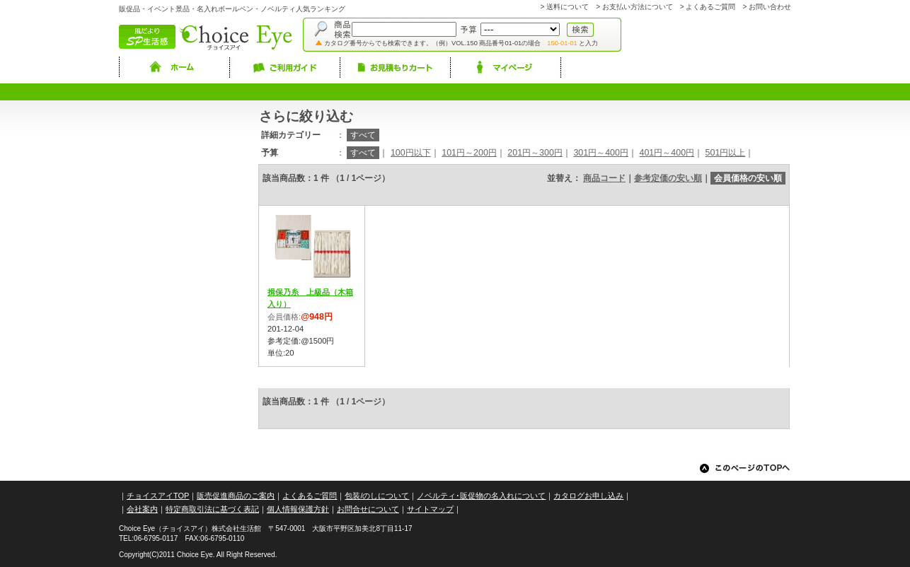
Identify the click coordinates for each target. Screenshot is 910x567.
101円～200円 (469, 153)
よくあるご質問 (710, 7)
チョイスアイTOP (158, 495)
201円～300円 (535, 153)
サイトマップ (430, 509)
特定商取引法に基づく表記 (212, 509)
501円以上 (725, 153)
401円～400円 (666, 153)
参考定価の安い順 (668, 178)
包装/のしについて (377, 495)
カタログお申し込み (588, 495)
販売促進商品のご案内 (236, 495)
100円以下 (411, 153)
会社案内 (142, 509)
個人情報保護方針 (298, 509)
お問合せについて (368, 509)
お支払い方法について (637, 7)
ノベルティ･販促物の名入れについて (481, 495)
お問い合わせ (770, 7)
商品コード (604, 178)
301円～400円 (600, 153)
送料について (567, 7)
